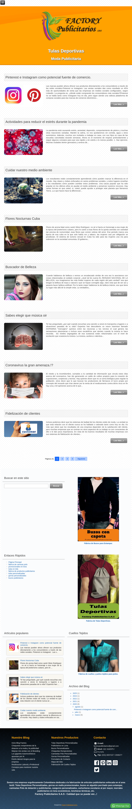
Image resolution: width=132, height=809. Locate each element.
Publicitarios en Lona (59, 746)
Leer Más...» (119, 104)
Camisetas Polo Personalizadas (64, 754)
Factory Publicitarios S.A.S (50, 794)
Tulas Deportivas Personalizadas (64, 743)
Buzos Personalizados (60, 748)
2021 (75, 701)
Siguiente (81, 459)
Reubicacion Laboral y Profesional (25, 764)
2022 (75, 699)
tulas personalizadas (17, 573)
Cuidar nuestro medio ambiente (28, 170)
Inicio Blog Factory (19, 743)
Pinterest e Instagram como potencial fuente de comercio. (48, 77)
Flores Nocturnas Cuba (22, 219)
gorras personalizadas (17, 576)
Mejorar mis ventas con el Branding (26, 751)
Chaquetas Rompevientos (61, 751)
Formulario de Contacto (60, 759)
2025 (75, 693)
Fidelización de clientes (22, 413)
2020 (75, 704)
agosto (78, 707)
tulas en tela (13, 569)
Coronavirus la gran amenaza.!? (29, 365)
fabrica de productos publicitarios (22, 571)
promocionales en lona (18, 567)
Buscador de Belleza (20, 267)
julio (77, 712)
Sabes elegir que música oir (26, 315)
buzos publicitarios (16, 578)
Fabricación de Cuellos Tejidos (63, 764)
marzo (77, 715)
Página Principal (15, 562)
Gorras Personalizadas (60, 756)
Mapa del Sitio (57, 762)
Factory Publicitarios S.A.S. (69, 805)
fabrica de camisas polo (18, 564)
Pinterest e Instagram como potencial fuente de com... (95, 709)
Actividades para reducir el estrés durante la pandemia (45, 122)
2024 (75, 696)
